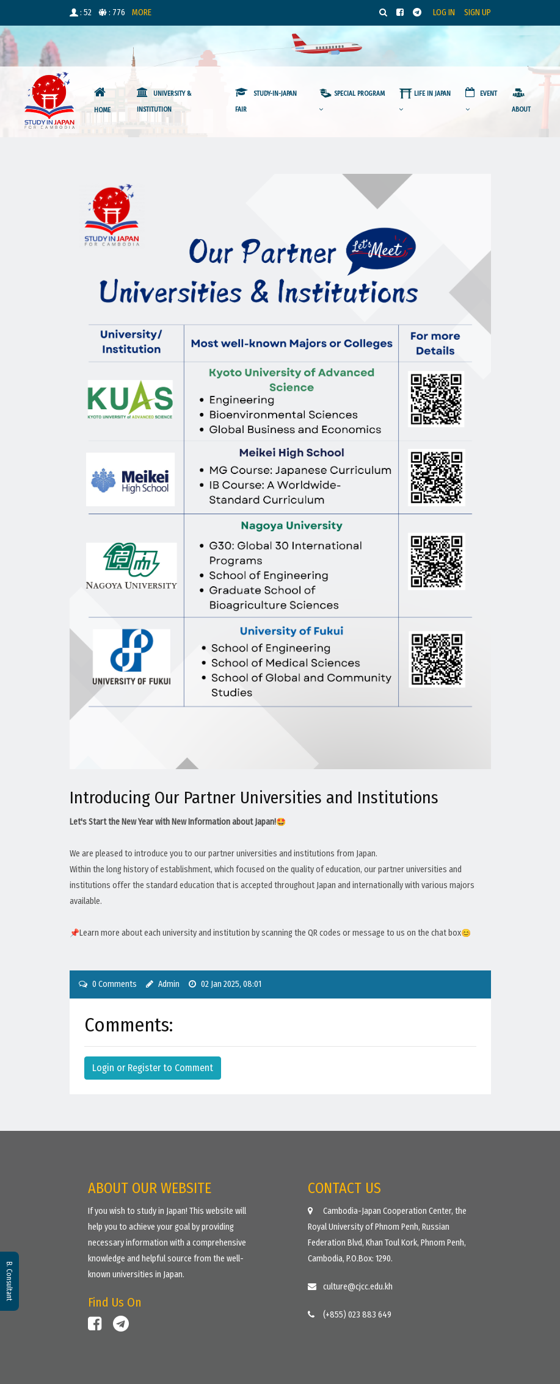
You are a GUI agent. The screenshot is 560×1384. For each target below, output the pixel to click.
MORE (141, 12)
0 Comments (114, 984)
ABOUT (521, 101)
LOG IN (444, 12)
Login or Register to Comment (152, 1068)
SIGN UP (477, 12)
